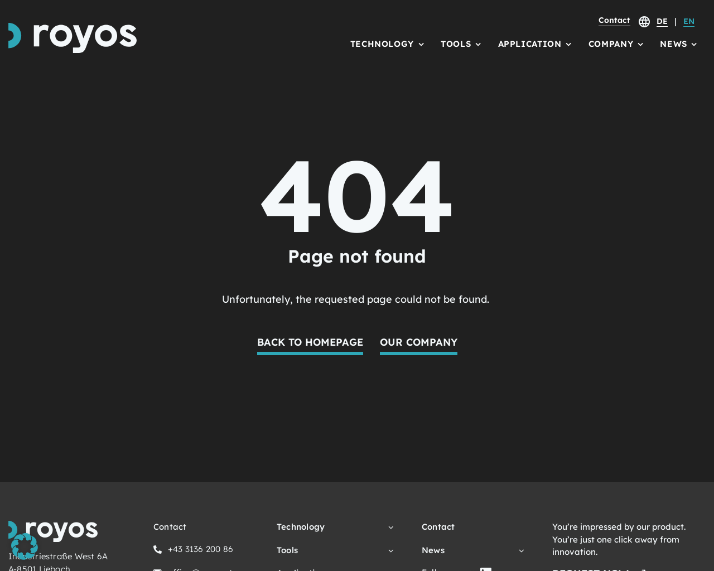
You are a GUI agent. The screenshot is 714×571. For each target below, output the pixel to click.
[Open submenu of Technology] (389, 527)
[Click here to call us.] (193, 551)
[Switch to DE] (662, 23)
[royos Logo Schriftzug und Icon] (72, 27)
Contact (614, 20)
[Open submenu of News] (520, 550)
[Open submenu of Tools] (389, 550)
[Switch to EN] (689, 23)
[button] (24, 546)
